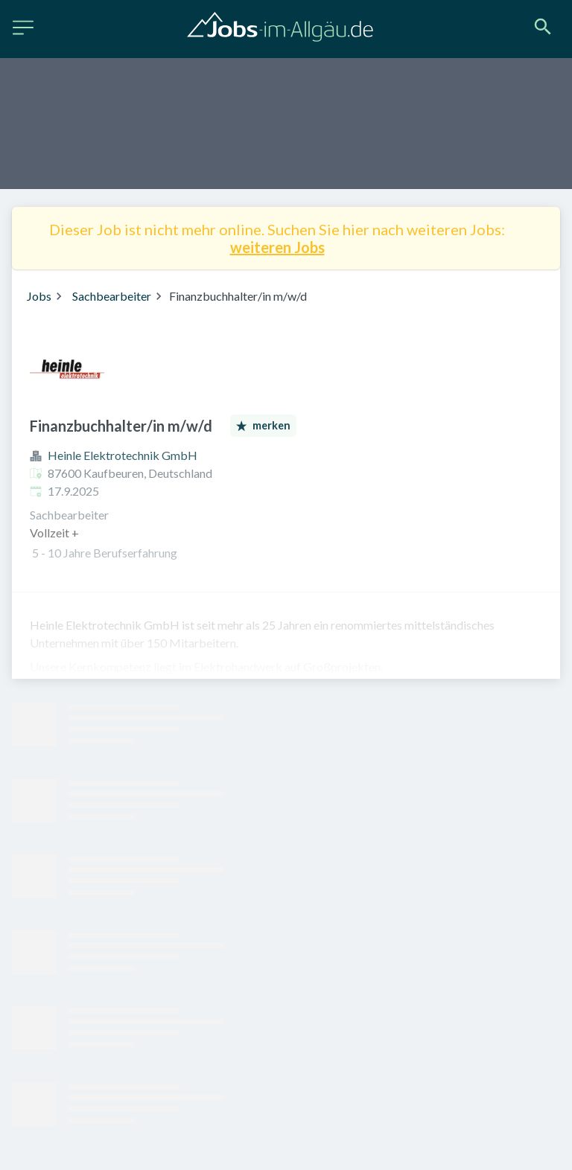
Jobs (39, 296)
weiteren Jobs (277, 247)
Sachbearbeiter (111, 296)
